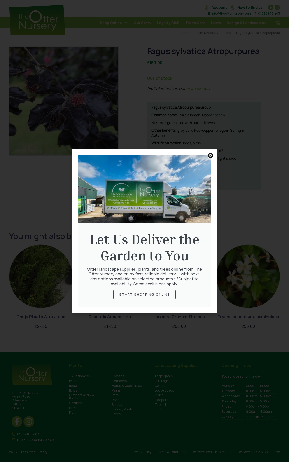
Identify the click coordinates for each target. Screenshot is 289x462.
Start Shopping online (144, 294)
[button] (210, 155)
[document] (144, 231)
